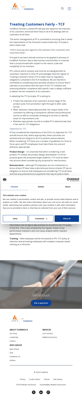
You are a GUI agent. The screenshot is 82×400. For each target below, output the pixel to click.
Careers (13, 341)
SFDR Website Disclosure (26, 384)
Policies (47, 379)
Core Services (47, 333)
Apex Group (14, 349)
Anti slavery (57, 379)
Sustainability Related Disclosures (53, 384)
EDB (11, 353)
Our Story (13, 333)
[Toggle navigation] (69, 8)
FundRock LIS (15, 356)
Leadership (14, 337)
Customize (41, 218)
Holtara (12, 360)
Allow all (66, 218)
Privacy (22, 379)
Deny (15, 218)
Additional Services (49, 337)
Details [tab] (41, 187)
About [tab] (67, 187)
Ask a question (41, 303)
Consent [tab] (14, 187)
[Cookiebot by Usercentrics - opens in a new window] (68, 180)
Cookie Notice (34, 379)
